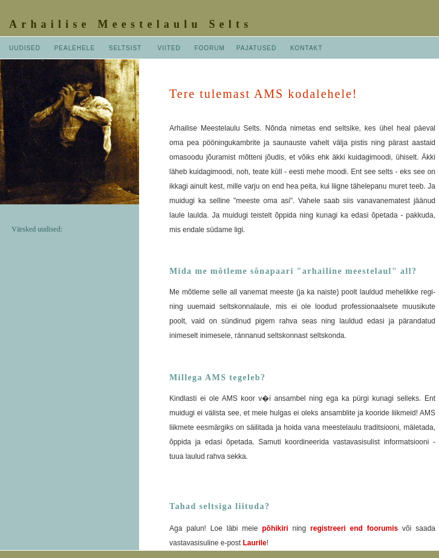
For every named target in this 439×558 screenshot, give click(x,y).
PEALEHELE (74, 48)
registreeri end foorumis (354, 528)
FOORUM (209, 48)
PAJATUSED (257, 48)
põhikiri (275, 528)
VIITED (169, 48)
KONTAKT (306, 48)
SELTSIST (125, 48)
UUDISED (25, 48)
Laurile (254, 543)
